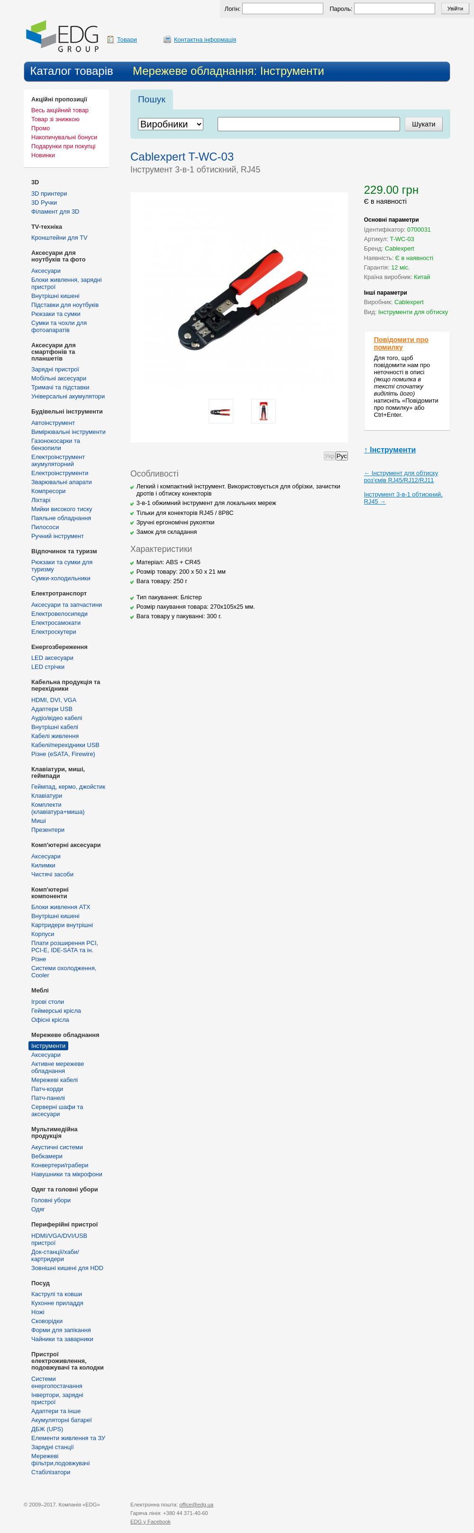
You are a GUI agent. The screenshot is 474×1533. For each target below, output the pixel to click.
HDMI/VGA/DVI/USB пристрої (59, 1239)
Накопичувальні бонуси (64, 137)
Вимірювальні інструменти (68, 431)
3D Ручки (44, 202)
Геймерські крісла (56, 1010)
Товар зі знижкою (55, 119)
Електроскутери (53, 631)
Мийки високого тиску (61, 509)
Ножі (38, 1312)
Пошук (151, 99)
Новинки (43, 155)
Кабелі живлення (55, 735)
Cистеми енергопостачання (56, 1382)
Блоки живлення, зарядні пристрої (66, 283)
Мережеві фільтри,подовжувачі (60, 1459)
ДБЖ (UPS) (47, 1429)
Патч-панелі (48, 1097)
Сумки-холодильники (61, 578)
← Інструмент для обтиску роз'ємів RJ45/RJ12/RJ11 (401, 476)
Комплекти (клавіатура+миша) (58, 808)
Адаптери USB (52, 708)
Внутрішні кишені (55, 295)
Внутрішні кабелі (54, 726)
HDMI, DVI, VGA (53, 699)
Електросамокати (56, 622)
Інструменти (48, 1045)
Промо (40, 128)
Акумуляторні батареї (61, 1420)
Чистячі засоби (52, 874)
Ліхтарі (40, 500)
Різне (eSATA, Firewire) (63, 753)
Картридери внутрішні (62, 925)
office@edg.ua (196, 1504)
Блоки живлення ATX (61, 907)
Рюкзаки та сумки (56, 313)
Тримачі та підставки (60, 387)
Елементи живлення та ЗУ (68, 1438)
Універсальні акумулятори (68, 396)
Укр (330, 456)
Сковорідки (47, 1321)
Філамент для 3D (55, 211)
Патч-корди (47, 1088)
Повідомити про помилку (401, 343)
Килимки (43, 865)
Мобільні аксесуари (58, 378)
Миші (38, 820)
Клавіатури (46, 795)
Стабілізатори (50, 1472)
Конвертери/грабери (59, 1165)
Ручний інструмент (57, 536)
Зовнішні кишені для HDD (67, 1267)
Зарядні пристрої (55, 369)
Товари (127, 39)
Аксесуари (46, 270)
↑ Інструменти (390, 450)
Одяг (38, 1209)
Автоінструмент (53, 422)
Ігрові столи (47, 1001)
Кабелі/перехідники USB (65, 744)
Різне (38, 959)
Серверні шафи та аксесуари (57, 1110)
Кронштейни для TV (59, 237)
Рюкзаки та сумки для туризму (61, 566)
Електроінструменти (59, 473)
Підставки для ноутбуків (65, 304)
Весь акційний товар (60, 110)
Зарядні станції (52, 1447)
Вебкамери (47, 1156)
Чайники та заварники (62, 1339)
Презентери (47, 829)
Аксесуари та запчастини (66, 604)
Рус (342, 456)
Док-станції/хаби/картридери (55, 1255)
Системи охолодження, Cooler (63, 972)
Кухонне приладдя (57, 1303)
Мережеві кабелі (54, 1079)
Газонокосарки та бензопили (55, 444)
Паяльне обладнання (61, 518)
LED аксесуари (52, 657)
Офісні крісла (50, 1019)
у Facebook (150, 1521)
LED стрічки (47, 666)
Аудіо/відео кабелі (56, 717)
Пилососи (45, 527)
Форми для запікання (61, 1330)
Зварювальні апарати (61, 482)
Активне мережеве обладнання (57, 1067)
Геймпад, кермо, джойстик (68, 786)
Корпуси (42, 934)
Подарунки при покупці (63, 146)
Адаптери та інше (56, 1411)
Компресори (48, 491)
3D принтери (49, 193)
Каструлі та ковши (56, 1294)
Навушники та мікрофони (66, 1174)
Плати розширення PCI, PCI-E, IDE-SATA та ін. (64, 946)
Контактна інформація (205, 39)
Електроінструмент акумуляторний (58, 460)
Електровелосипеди (59, 613)
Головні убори (51, 1200)
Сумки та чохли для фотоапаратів (59, 326)
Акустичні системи (57, 1147)
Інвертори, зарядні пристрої (57, 1398)
